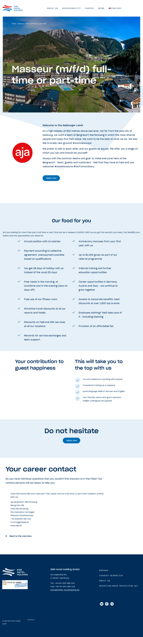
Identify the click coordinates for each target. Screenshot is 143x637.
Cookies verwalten (111, 575)
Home (14, 24)
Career (89, 8)
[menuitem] (115, 8)
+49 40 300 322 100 (65, 583)
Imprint (31, 620)
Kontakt (104, 570)
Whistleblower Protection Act (118, 586)
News (101, 8)
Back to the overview (20, 536)
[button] (51, 178)
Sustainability (71, 8)
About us (52, 8)
